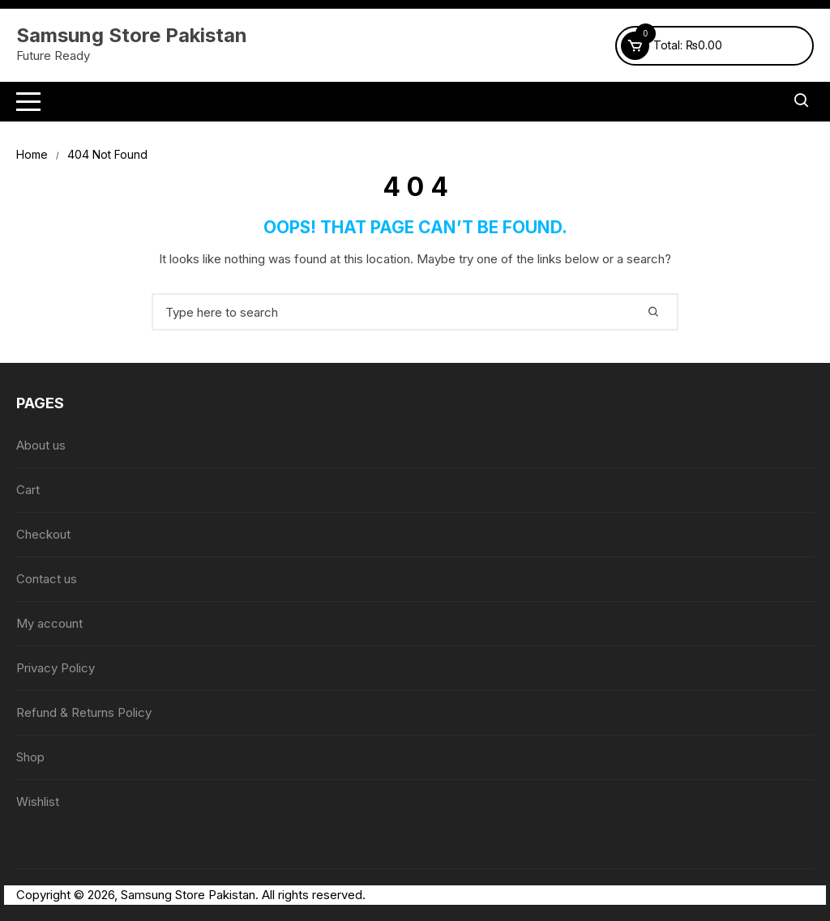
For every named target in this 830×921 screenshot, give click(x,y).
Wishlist (37, 801)
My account (49, 623)
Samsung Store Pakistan (131, 35)
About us (41, 445)
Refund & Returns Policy (84, 712)
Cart (28, 489)
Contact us (46, 578)
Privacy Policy (55, 668)
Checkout (43, 534)
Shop (30, 757)
